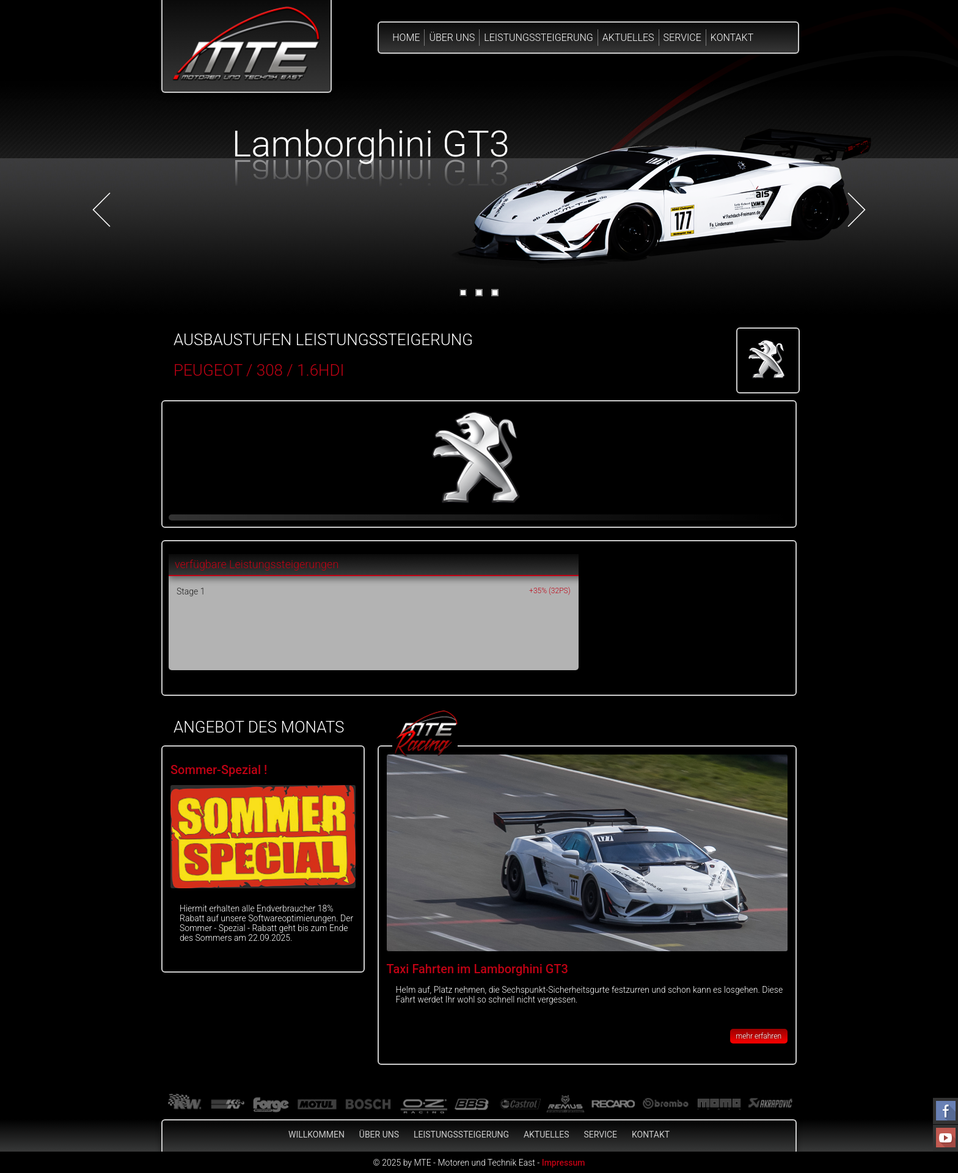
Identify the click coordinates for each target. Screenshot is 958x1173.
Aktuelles (628, 37)
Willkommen (316, 1134)
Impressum (563, 1163)
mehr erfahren (758, 1036)
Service (682, 37)
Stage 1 (191, 591)
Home (406, 37)
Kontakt (732, 37)
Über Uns (452, 37)
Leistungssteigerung (538, 37)
